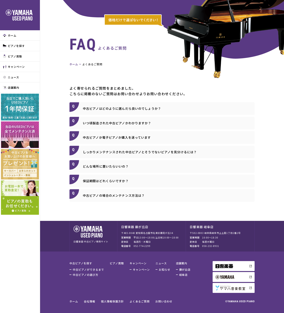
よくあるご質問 (140, 301)
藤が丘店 (185, 269)
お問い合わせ (164, 301)
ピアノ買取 (12, 56)
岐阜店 (183, 275)
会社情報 (89, 301)
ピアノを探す (14, 46)
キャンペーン (14, 67)
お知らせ (164, 269)
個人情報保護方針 (112, 301)
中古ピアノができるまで (88, 269)
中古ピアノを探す (80, 263)
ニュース (11, 77)
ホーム (9, 35)
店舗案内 (11, 87)
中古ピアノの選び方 (85, 275)
